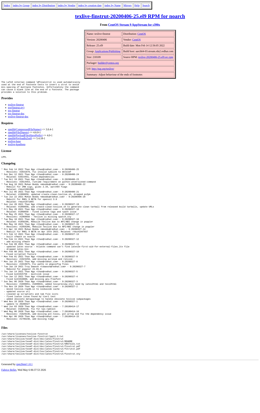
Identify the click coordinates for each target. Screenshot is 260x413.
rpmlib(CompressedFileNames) (24, 131)
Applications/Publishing (107, 51)
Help (137, 5)
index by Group (21, 5)
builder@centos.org (108, 62)
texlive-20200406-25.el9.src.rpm (155, 57)
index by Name (112, 5)
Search (146, 5)
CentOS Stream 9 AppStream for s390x (134, 24)
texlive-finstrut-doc (18, 119)
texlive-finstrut (16, 107)
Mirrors (128, 5)
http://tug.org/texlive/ (103, 68)
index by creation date (90, 5)
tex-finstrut (14, 113)
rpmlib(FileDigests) (18, 134)
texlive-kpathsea (16, 146)
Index (7, 5)
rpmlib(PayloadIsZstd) (20, 140)
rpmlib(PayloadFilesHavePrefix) (25, 137)
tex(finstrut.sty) (16, 110)
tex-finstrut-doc (16, 116)
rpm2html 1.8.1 (24, 403)
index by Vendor (66, 5)
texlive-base (14, 143)
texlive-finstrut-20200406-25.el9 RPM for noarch (130, 16)
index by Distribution (43, 5)
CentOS (141, 33)
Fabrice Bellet (8, 408)
